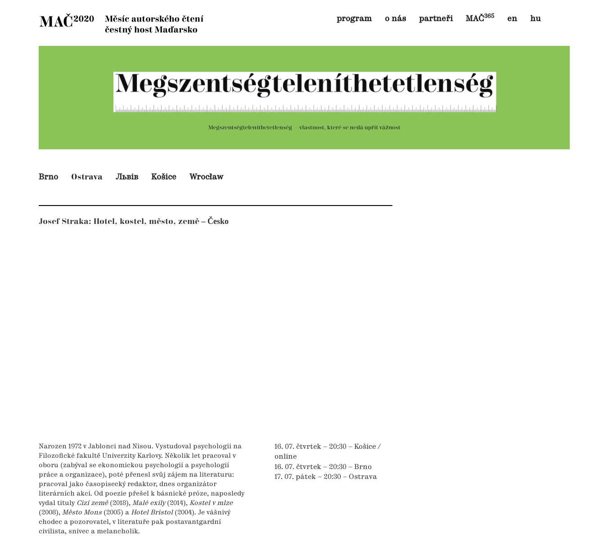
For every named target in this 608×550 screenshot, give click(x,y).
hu (535, 18)
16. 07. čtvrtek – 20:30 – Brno (323, 467)
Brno (48, 177)
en (512, 18)
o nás (395, 18)
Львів (127, 177)
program (354, 18)
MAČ (480, 18)
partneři (436, 18)
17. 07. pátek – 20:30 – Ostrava (326, 477)
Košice (163, 177)
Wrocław (206, 177)
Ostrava (87, 177)
